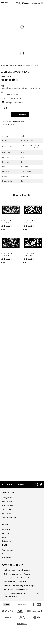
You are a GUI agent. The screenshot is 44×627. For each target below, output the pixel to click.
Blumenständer (7, 338)
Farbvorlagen (7, 391)
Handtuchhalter (7, 342)
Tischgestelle (7, 334)
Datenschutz (6, 378)
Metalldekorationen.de (28, 431)
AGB (4, 374)
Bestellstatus (6, 394)
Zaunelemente (7, 346)
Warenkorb (37, 3)
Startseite (4, 65)
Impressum (6, 366)
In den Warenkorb (19, 115)
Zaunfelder (19, 65)
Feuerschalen (7, 350)
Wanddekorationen (9, 354)
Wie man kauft (7, 387)
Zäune (12, 65)
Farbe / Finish (6, 76)
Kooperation (6, 370)
